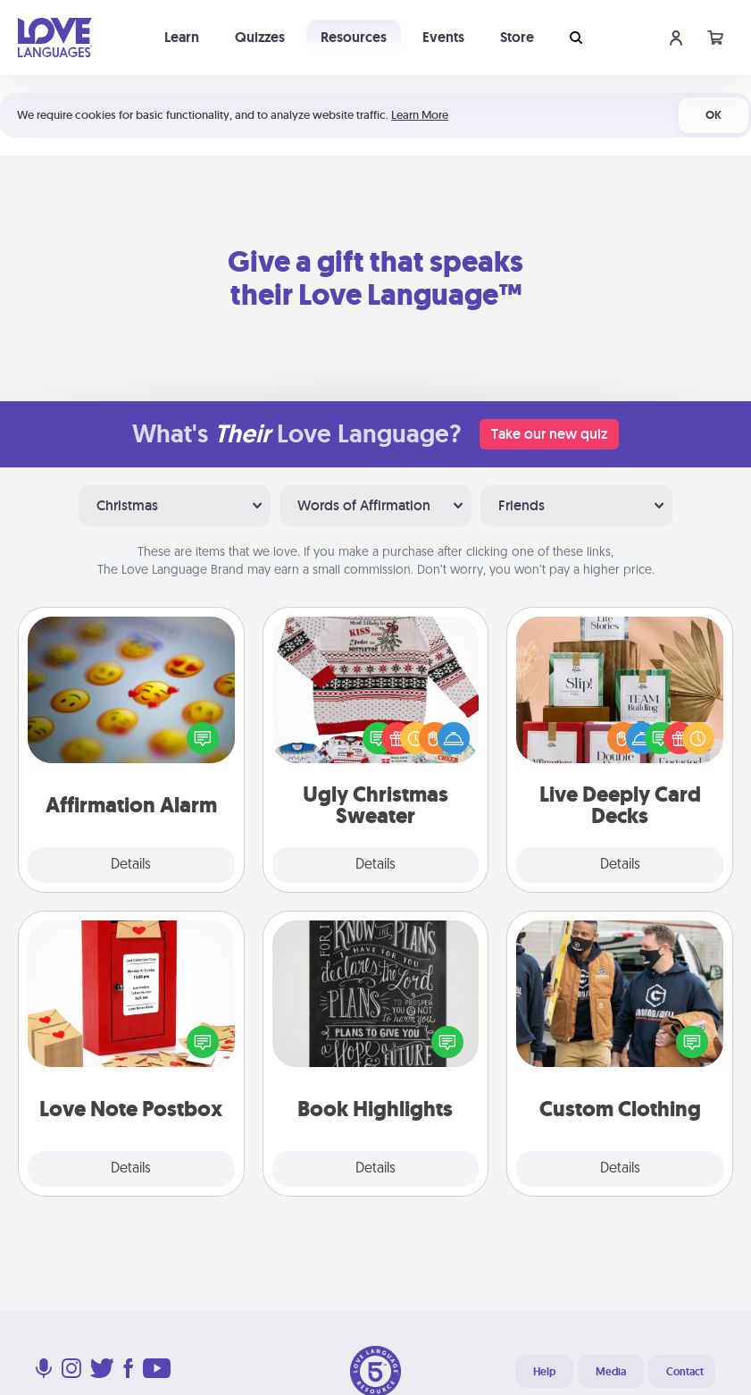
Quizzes (260, 37)
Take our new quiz (549, 433)
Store (517, 37)
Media (611, 1372)
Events (443, 37)
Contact (685, 1372)
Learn (181, 37)
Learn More (419, 114)
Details (131, 865)
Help (544, 1372)
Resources (354, 37)
